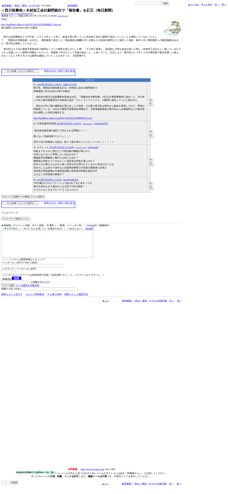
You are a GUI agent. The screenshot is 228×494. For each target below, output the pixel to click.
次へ (217, 4)
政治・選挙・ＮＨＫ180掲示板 (151, 306)
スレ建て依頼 (54, 299)
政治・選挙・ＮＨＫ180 (27, 5)
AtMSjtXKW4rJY (62, 16)
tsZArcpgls (93, 147)
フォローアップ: (9, 213)
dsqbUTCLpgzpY (81, 147)
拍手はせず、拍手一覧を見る (59, 71)
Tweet (4, 19)
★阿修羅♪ (7, 5)
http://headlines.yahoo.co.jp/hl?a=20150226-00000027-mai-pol (31, 24)
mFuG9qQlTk (101, 123)
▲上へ (105, 306)
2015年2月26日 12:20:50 (69, 123)
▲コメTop (193, 4)
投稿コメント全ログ (11, 299)
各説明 (89, 228)
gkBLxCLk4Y (70, 84)
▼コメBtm (206, 4)
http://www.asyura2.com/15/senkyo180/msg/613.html (17, 13)
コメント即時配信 (34, 299)
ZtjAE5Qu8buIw (88, 124)
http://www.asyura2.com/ (93, 474)
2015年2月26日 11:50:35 (49, 84)
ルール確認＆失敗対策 (27, 290)
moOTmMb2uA (71, 180)
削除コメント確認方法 (76, 299)
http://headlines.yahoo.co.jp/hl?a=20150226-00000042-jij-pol (63, 118)
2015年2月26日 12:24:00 (62, 147)
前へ (224, 4)
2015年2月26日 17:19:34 (49, 180)
